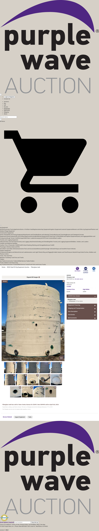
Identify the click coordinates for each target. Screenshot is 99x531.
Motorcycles (40, 248)
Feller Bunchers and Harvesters (8, 241)
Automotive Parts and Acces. (25, 248)
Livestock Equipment (67, 229)
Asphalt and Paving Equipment (14, 234)
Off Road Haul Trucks (53, 236)
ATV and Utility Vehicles (10, 248)
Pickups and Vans (60, 248)
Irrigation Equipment (55, 229)
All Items (2, 121)
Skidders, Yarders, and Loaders (79, 241)
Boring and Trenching (60, 234)
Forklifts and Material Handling (8, 243)
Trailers (2, 259)
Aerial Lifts (3, 234)
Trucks (44, 264)
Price (71, 289)
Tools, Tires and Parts (6, 255)
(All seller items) (79, 279)
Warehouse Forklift (49, 245)
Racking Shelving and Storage (35, 245)
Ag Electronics (4, 229)
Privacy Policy (24, 524)
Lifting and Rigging (47, 252)
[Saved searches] (1, 94)
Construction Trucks (11, 264)
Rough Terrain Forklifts (13, 238)
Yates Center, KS (71, 283)
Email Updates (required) (7, 522)
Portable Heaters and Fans (59, 252)
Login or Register (9, 97)
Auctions (6, 101)
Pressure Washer (72, 252)
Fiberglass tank (35, 267)
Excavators (30, 236)
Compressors (4, 252)
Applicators (17, 229)
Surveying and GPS (40, 238)
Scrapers (21, 238)
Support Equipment (5, 250)
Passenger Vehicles (49, 248)
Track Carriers (49, 238)
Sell (5, 105)
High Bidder (86, 289)
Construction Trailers (12, 261)
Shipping (6, 112)
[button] (49, 221)
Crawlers (12, 236)
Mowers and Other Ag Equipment (82, 229)
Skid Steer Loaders (29, 238)
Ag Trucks (3, 264)
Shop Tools (11, 257)
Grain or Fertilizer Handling (27, 229)
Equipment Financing (74, 305)
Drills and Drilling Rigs (21, 236)
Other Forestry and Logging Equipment (60, 241)
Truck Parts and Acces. (35, 264)
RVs (66, 248)
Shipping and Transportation (76, 308)
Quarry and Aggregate (83, 236)
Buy (5, 103)
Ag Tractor (11, 229)
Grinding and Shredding (43, 241)
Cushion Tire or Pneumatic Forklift (9, 245)
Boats (35, 248)
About (5, 114)
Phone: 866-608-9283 (21, 526)
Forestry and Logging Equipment (9, 240)
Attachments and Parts (29, 234)
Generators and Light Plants (34, 252)
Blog (38, 524)
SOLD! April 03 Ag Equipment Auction (18, 267)
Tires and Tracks (19, 257)
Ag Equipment (4, 227)
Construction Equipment (7, 233)
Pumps (79, 252)
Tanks (82, 252)
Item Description (72, 311)
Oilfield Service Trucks (23, 264)
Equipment (7, 108)
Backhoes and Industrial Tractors (45, 234)
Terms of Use (15, 524)
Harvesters (38, 229)
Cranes (8, 236)
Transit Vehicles (71, 248)
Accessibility (32, 524)
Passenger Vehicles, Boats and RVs (10, 247)
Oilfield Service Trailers (24, 261)
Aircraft (2, 248)
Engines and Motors (13, 252)
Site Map (42, 524)
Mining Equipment (43, 236)
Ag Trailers (3, 261)
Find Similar (71, 314)
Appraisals (7, 110)
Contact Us (7, 99)
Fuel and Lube (22, 252)
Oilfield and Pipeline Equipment (68, 236)
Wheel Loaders (57, 238)
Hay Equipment (45, 229)
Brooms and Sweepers (72, 234)
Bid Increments (72, 318)
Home (3, 267)
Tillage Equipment (10, 231)
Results (6, 107)
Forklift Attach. (23, 245)
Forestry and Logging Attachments (27, 241)
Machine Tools (4, 257)
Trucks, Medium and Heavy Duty (9, 262)
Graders (35, 236)
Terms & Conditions (5, 524)
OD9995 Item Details (74, 296)
